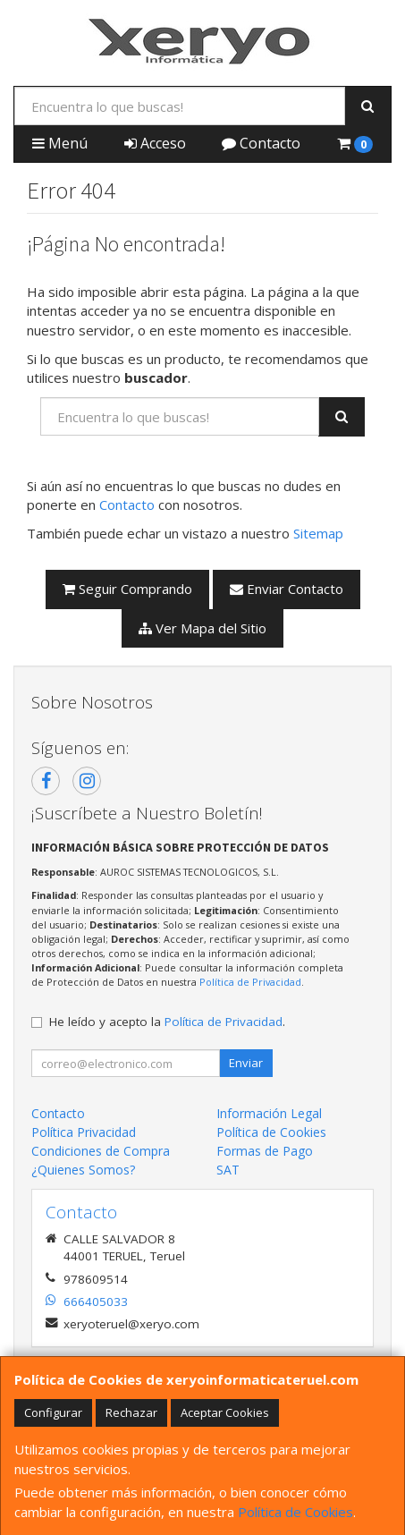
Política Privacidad (83, 1132)
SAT (228, 1169)
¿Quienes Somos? (83, 1169)
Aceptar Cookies (225, 1412)
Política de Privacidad (250, 981)
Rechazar (131, 1412)
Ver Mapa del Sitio (202, 628)
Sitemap (318, 533)
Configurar (53, 1412)
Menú (60, 143)
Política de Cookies (295, 1512)
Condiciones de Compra (100, 1150)
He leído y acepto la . (167, 1021)
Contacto (261, 143)
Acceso (155, 143)
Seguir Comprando (127, 589)
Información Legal (269, 1113)
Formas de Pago (264, 1150)
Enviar (246, 1063)
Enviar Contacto (286, 589)
